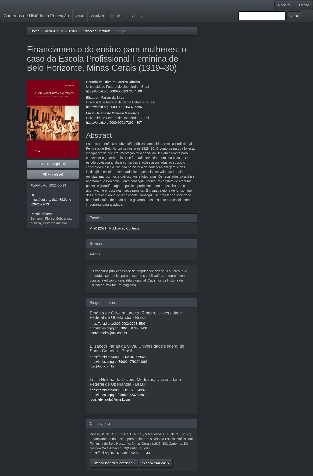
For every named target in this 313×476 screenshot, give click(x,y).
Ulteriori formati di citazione (114, 463)
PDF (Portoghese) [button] (53, 164)
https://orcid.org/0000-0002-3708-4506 (114, 91)
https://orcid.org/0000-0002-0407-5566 (114, 107)
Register (284, 5)
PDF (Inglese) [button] (53, 174)
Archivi (50, 31)
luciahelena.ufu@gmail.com (110, 399)
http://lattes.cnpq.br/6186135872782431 (119, 328)
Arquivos (97, 16)
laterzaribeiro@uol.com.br (108, 333)
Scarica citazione (156, 463)
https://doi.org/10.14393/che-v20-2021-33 (120, 453)
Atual (80, 16)
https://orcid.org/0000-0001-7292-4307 (114, 122)
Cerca (293, 16)
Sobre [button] (136, 16)
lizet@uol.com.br (102, 366)
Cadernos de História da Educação (36, 16)
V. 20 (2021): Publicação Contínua (86, 31)
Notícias (117, 16)
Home (35, 31)
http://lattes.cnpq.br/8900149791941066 (119, 361)
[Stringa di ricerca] (261, 15)
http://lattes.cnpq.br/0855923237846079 (119, 395)
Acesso (303, 5)
